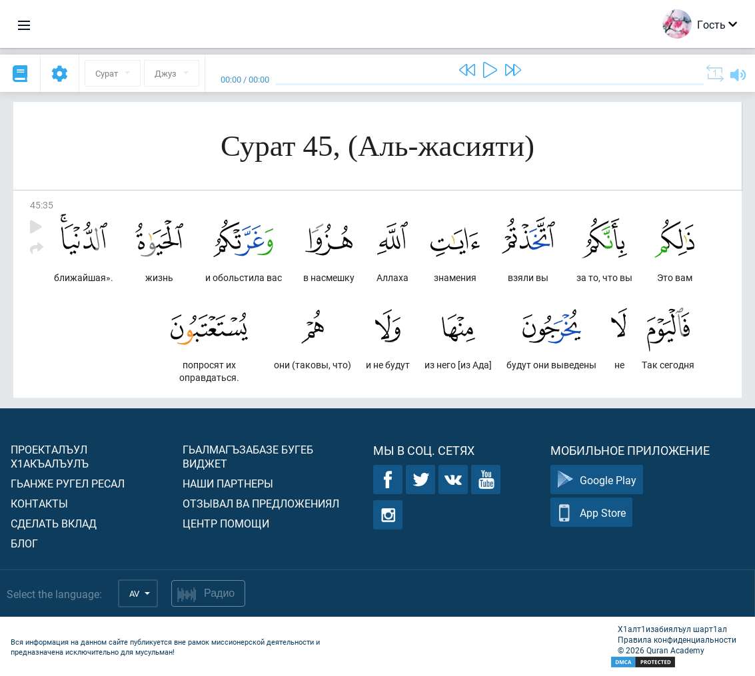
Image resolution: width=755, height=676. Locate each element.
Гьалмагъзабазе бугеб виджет (248, 456)
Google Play (596, 480)
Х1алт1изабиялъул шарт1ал (672, 628)
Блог (24, 543)
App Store (591, 512)
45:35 (41, 204)
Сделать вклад (54, 523)
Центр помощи (226, 523)
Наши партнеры (228, 483)
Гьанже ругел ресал (68, 483)
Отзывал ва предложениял (261, 503)
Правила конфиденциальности (677, 639)
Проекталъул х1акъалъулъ (50, 456)
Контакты (39, 503)
